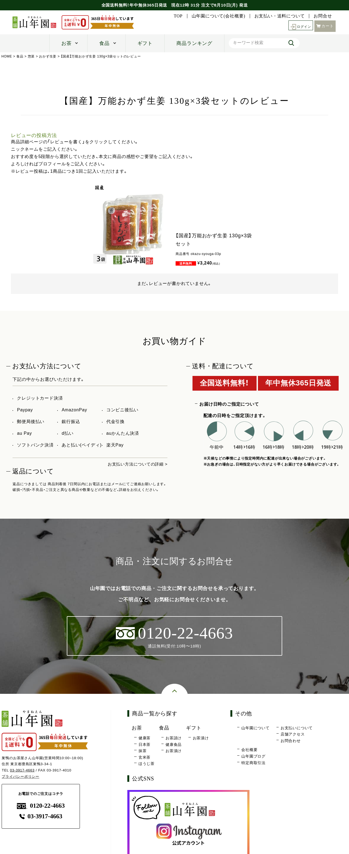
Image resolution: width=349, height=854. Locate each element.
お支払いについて (297, 728)
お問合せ (323, 16)
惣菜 (31, 56)
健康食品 (174, 745)
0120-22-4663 (41, 806)
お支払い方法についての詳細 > (136, 464)
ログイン (299, 26)
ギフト (145, 43)
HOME (6, 56)
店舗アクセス (293, 735)
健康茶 (145, 738)
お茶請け (174, 738)
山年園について (255, 728)
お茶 (66, 43)
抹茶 (143, 751)
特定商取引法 (253, 763)
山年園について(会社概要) (218, 16)
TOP (178, 16)
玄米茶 (145, 757)
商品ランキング (194, 43)
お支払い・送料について (279, 16)
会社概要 (249, 750)
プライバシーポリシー (20, 777)
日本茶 (145, 745)
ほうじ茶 (147, 764)
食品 (104, 43)
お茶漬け (174, 751)
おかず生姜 (48, 56)
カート (325, 25)
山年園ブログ (253, 756)
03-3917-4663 (22, 770)
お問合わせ (291, 741)
